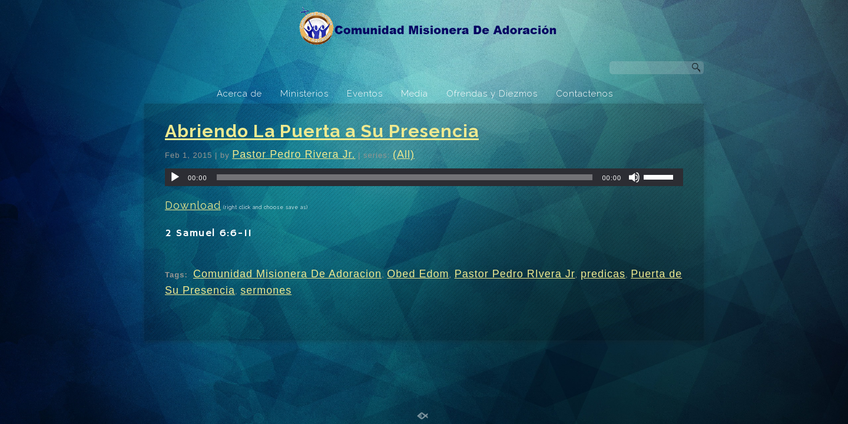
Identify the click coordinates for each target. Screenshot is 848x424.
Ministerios (304, 93)
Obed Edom (418, 274)
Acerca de (239, 93)
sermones (266, 290)
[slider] (405, 177)
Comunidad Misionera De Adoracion (287, 274)
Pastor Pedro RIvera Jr (515, 274)
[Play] (175, 177)
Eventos (365, 93)
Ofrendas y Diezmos (492, 93)
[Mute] (634, 177)
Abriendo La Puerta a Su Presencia (322, 131)
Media (414, 93)
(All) (404, 154)
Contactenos (584, 93)
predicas (603, 274)
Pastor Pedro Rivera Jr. (293, 154)
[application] (424, 177)
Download (193, 205)
